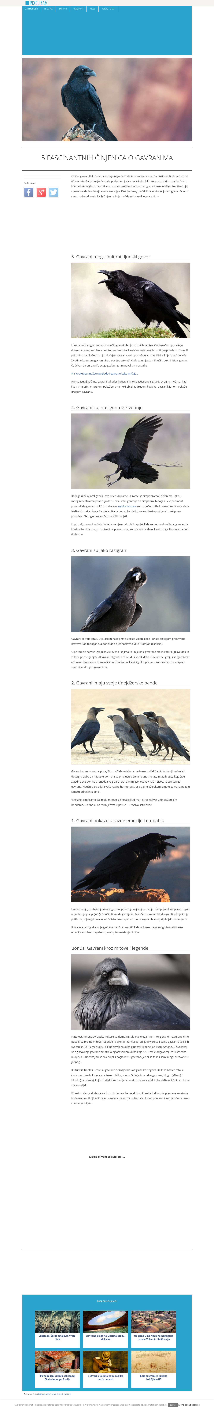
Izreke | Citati (108, 9)
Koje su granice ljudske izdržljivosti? (153, 1377)
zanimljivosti (57, 1394)
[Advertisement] (107, 34)
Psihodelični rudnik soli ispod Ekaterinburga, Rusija (57, 1377)
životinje (67, 1394)
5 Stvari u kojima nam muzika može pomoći (105, 1377)
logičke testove (127, 506)
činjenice (41, 1394)
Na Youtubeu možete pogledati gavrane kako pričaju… (105, 373)
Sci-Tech (63, 9)
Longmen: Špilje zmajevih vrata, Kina (57, 1337)
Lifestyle (48, 9)
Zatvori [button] (173, 1405)
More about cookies (189, 1404)
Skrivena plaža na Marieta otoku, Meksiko (105, 1337)
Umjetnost (79, 9)
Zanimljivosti (31, 9)
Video (92, 9)
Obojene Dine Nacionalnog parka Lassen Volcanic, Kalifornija (153, 1337)
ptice (48, 1394)
